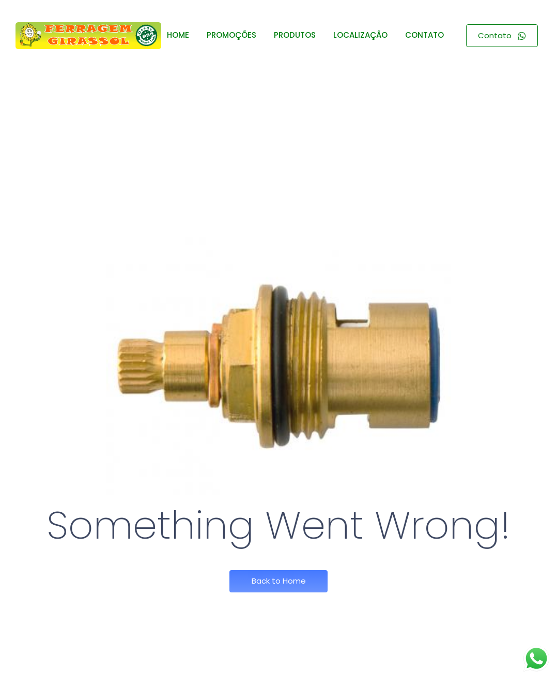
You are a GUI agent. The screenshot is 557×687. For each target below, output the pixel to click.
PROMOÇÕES (231, 34)
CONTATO (424, 34)
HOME (178, 34)
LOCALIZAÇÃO (360, 34)
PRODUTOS (295, 34)
